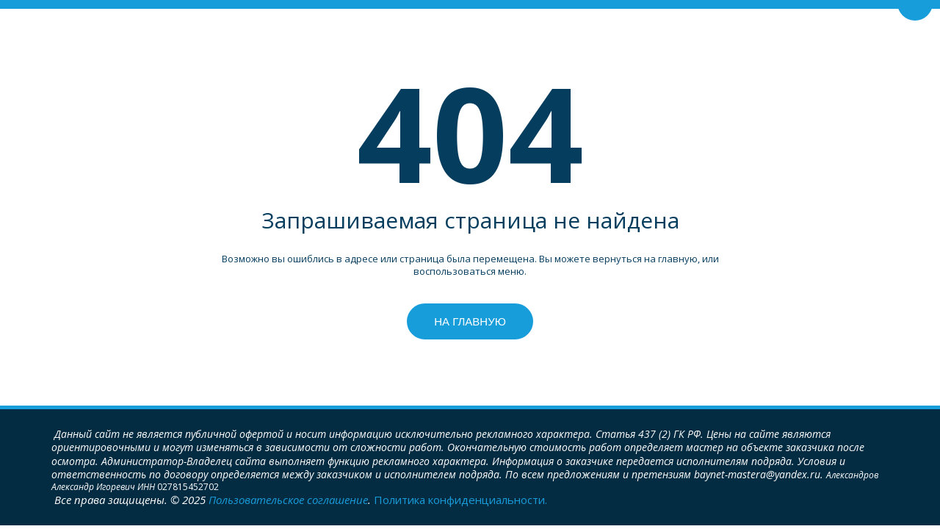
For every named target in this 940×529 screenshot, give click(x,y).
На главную (470, 321)
